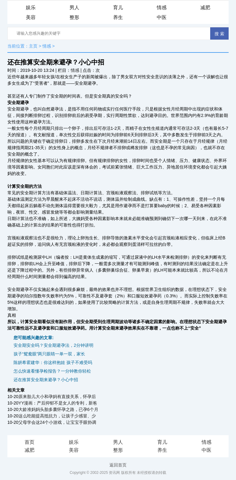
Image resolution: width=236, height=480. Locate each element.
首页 (29, 442)
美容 (31, 17)
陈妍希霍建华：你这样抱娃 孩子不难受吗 (53, 362)
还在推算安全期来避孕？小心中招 (46, 379)
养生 (118, 17)
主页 (33, 46)
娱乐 (31, 7)
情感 (162, 7)
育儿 (118, 7)
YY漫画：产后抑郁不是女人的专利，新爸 (57, 403)
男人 (74, 7)
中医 (162, 17)
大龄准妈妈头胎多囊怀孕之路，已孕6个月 (58, 409)
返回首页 (118, 465)
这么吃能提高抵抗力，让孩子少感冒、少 (57, 415)
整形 (74, 17)
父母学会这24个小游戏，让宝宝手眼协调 (57, 422)
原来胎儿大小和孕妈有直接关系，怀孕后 (57, 396)
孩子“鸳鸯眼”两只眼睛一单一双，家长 (49, 353)
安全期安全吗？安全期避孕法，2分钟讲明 (53, 345)
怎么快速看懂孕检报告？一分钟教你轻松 (52, 371)
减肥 (205, 7)
